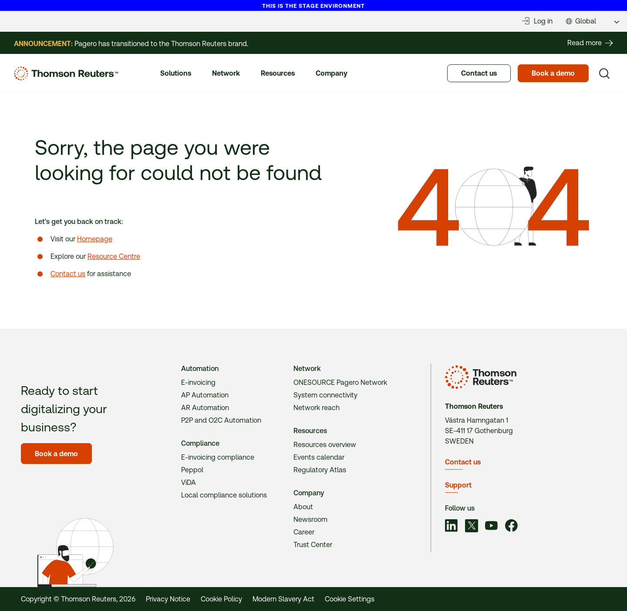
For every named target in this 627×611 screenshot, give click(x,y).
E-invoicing (198, 382)
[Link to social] (451, 527)
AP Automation (205, 395)
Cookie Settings (349, 599)
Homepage (94, 239)
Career (303, 532)
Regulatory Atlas (319, 470)
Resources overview (324, 445)
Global (585, 21)
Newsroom (310, 519)
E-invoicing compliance (217, 457)
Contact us (68, 274)
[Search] (604, 73)
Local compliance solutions (224, 495)
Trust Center (312, 545)
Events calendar (318, 457)
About (303, 507)
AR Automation (205, 408)
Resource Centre (114, 256)
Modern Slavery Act (283, 599)
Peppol (192, 470)
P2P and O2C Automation (221, 420)
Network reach (316, 408)
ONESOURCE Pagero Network (340, 382)
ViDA (188, 482)
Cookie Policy (221, 599)
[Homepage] (66, 73)
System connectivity (325, 395)
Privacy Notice (168, 599)
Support (458, 485)
